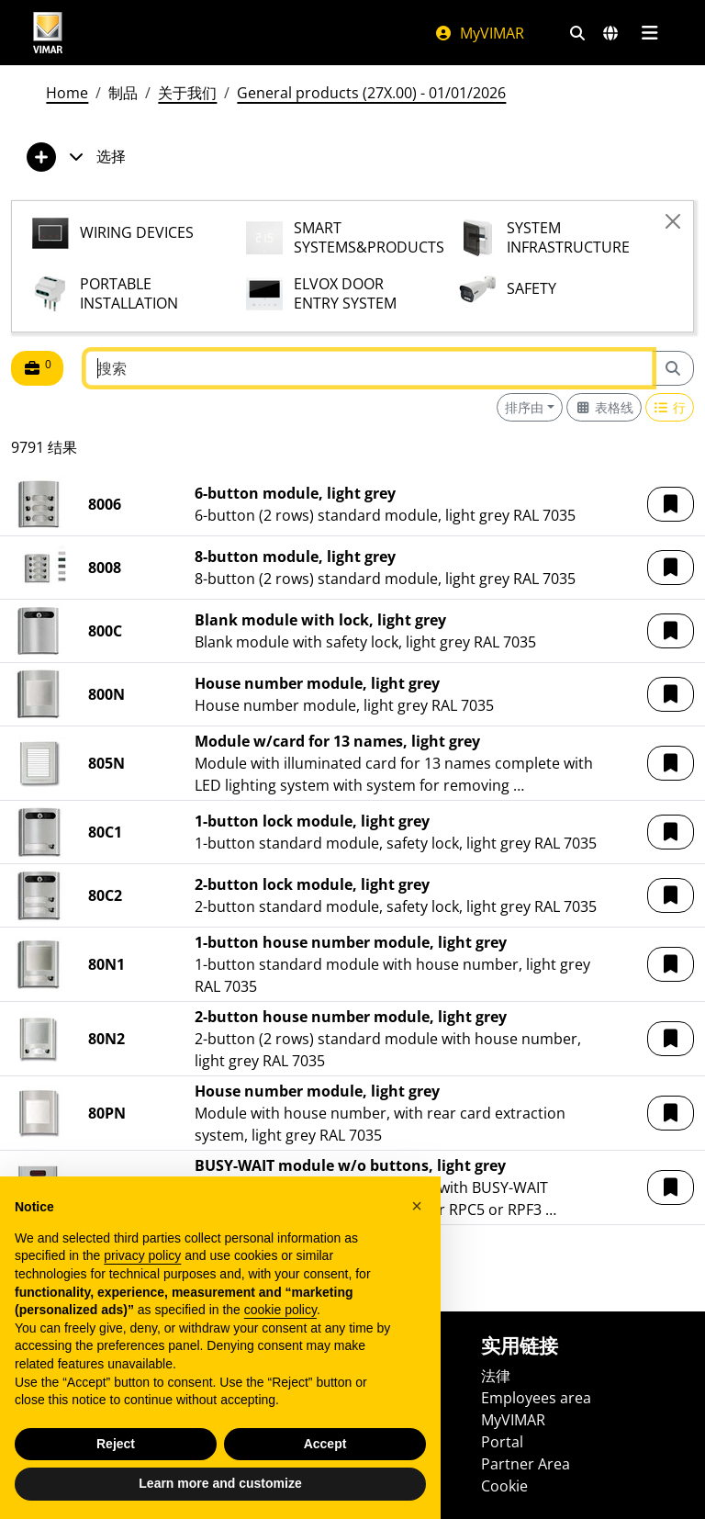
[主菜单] (649, 33)
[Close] (673, 221)
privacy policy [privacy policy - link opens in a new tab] (142, 1255)
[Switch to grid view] (604, 407)
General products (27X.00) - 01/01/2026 (371, 93)
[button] (670, 504)
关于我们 (187, 93)
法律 (495, 1376)
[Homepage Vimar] (47, 32)
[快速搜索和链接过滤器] (577, 33)
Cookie (504, 1486)
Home (67, 93)
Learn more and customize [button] (220, 1483)
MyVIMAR (479, 33)
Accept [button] (325, 1443)
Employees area (536, 1398)
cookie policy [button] (280, 1309)
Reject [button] (115, 1443)
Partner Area (525, 1464)
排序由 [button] (524, 407)
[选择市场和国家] (610, 33)
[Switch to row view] (670, 407)
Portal (502, 1442)
